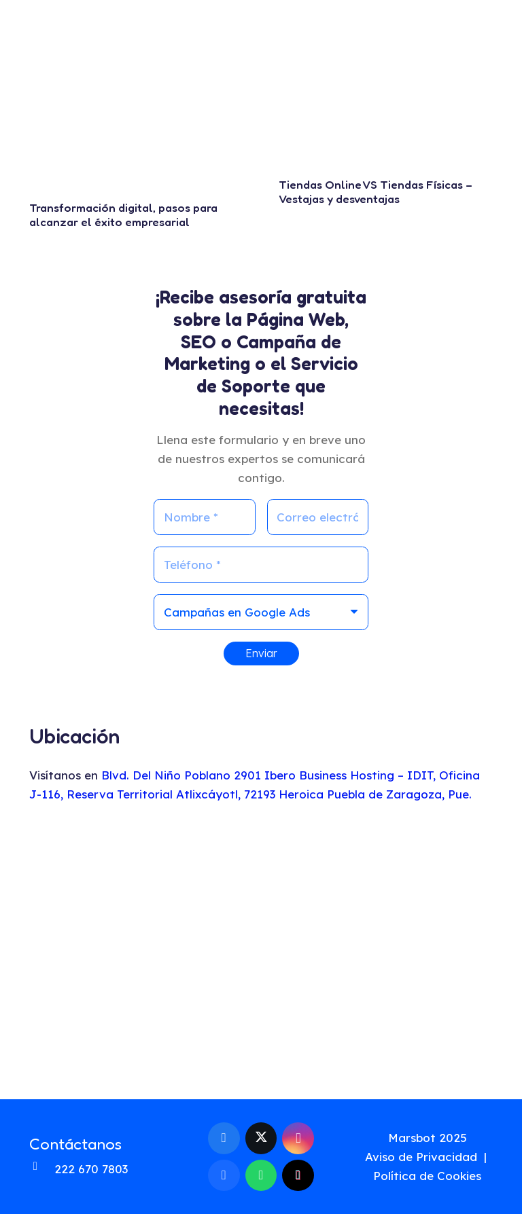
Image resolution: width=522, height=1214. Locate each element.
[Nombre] (205, 517)
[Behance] (224, 1176)
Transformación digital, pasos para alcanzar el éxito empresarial (123, 214)
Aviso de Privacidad (421, 1156)
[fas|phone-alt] (41, 1169)
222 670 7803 (91, 1169)
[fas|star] (481, 1173)
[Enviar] (261, 653)
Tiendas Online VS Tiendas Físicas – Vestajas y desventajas (375, 191)
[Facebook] (224, 1138)
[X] (261, 1138)
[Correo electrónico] (318, 517)
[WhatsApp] (261, 1176)
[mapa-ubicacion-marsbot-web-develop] (261, 953)
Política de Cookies (427, 1176)
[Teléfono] (261, 565)
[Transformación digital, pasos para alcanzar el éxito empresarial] (136, 112)
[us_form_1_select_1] (261, 612)
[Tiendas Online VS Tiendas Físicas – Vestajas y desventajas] (386, 100)
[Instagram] (298, 1138)
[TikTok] (298, 1176)
